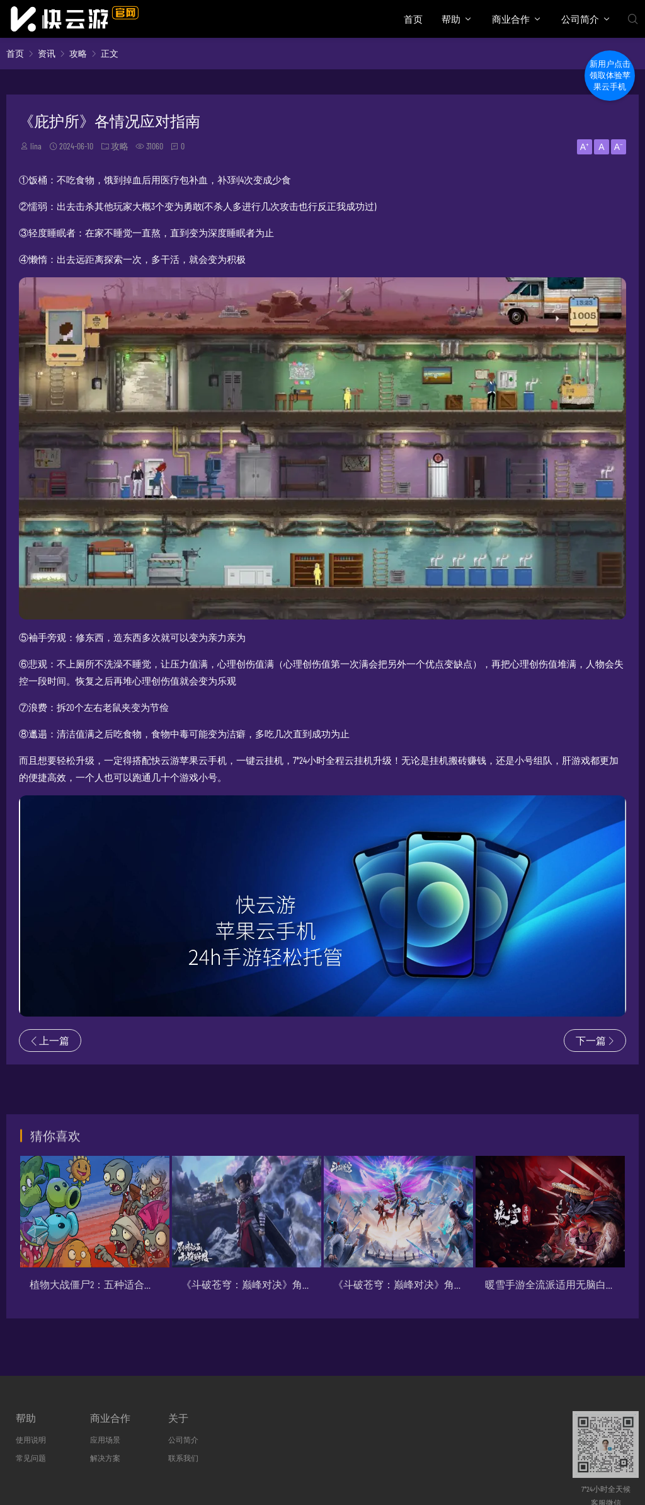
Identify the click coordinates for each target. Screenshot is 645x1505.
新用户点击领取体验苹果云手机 (610, 75)
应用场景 (105, 1439)
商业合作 (511, 19)
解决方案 (105, 1457)
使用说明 (31, 1439)
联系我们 (183, 1457)
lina (36, 146)
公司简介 (580, 19)
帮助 (451, 19)
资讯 (46, 53)
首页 (413, 19)
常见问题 (31, 1457)
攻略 (78, 53)
